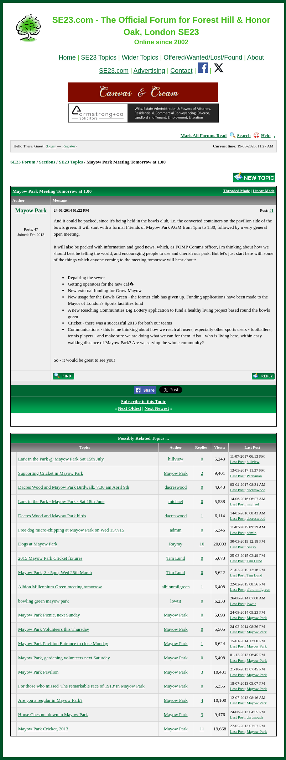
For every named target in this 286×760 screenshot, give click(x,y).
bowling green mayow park (43, 601)
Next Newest (157, 408)
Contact (181, 70)
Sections (47, 162)
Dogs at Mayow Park (37, 544)
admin (176, 530)
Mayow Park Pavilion (38, 672)
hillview (175, 459)
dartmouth (254, 717)
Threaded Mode (236, 190)
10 (201, 544)
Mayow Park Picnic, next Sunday (49, 615)
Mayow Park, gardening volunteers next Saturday (64, 657)
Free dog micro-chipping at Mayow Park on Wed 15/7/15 (71, 530)
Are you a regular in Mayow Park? (50, 700)
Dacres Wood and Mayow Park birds (52, 515)
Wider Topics (140, 57)
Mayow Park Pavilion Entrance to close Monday (63, 643)
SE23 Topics (98, 57)
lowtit (175, 601)
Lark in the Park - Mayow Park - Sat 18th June (61, 501)
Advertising (149, 70)
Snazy (251, 547)
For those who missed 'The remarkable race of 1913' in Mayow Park (81, 686)
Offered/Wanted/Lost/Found (202, 57)
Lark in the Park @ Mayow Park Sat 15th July (61, 459)
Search (240, 135)
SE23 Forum (22, 162)
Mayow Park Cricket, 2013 (43, 728)
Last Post (237, 461)
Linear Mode (263, 190)
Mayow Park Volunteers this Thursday (53, 629)
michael (175, 501)
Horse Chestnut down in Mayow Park (53, 714)
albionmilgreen (176, 586)
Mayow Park (30, 210)
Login (51, 146)
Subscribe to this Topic (143, 401)
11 (202, 728)
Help (262, 135)
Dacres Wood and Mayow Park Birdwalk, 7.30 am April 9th (73, 487)
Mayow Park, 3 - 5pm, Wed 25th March (55, 572)
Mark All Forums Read (204, 135)
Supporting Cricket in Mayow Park (50, 473)
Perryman (254, 476)
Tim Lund (175, 558)
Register (69, 146)
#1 (272, 210)
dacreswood (176, 487)
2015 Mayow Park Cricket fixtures (50, 558)
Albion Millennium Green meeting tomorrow (60, 586)
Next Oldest (129, 408)
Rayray (175, 544)
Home (67, 57)
